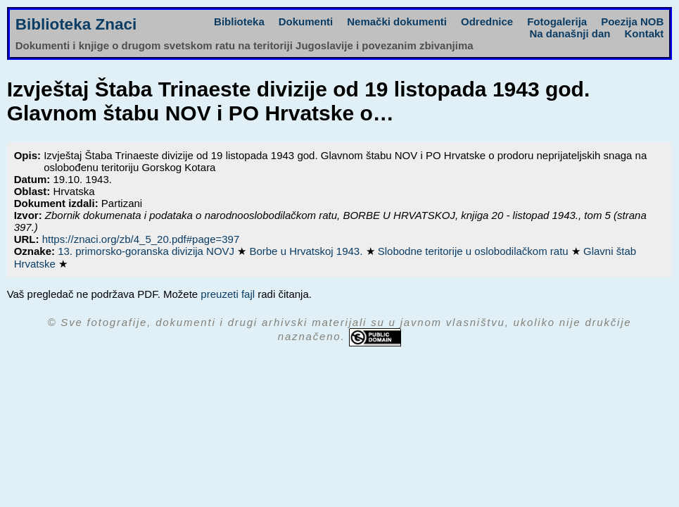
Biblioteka (239, 21)
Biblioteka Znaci (76, 24)
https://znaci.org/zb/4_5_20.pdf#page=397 (141, 239)
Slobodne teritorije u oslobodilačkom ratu (474, 251)
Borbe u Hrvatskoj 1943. (307, 251)
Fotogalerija (557, 21)
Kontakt (644, 33)
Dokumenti (306, 21)
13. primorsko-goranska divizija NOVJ (147, 251)
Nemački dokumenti (397, 21)
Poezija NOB (632, 21)
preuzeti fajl (228, 294)
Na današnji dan (569, 33)
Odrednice (487, 21)
